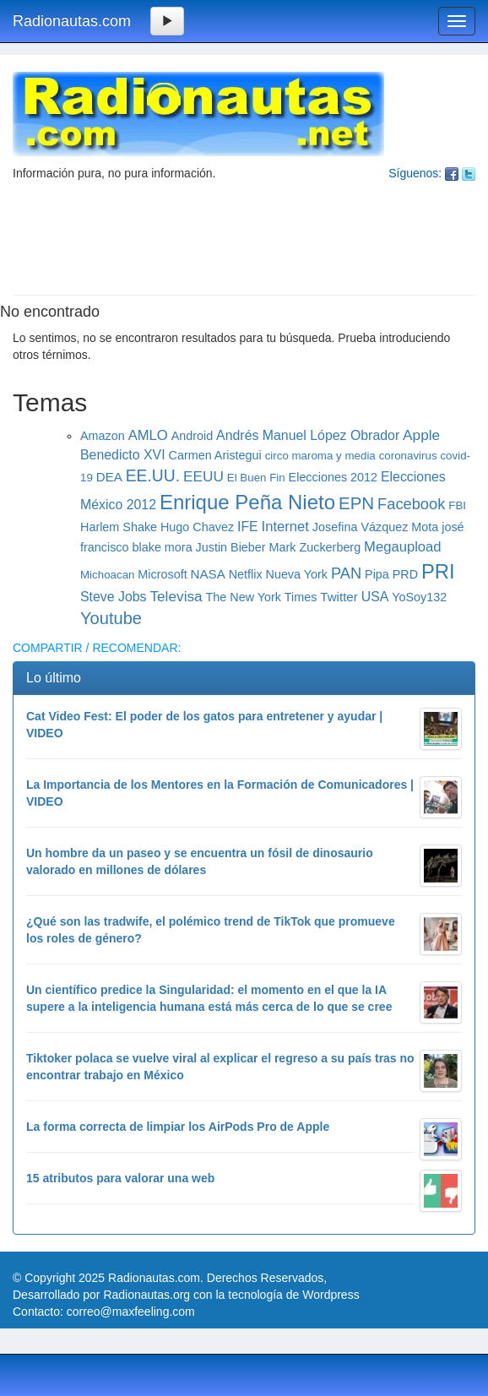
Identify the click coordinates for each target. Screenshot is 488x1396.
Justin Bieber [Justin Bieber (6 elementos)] (231, 547)
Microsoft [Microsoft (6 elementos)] (162, 574)
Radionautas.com (72, 21)
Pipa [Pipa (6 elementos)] (377, 574)
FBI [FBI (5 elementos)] (457, 505)
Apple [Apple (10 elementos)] (421, 434)
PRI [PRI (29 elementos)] (438, 571)
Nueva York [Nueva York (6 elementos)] (297, 574)
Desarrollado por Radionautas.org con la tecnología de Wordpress (186, 1294)
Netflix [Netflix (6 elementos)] (246, 574)
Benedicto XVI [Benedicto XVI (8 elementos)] (122, 455)
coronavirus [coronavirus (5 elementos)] (408, 455)
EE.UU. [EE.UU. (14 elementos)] (153, 475)
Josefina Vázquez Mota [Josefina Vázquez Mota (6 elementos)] (375, 527)
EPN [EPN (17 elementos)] (356, 503)
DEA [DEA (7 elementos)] (109, 477)
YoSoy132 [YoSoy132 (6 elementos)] (419, 597)
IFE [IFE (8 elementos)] (247, 526)
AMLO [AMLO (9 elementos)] (148, 435)
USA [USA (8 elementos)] (375, 596)
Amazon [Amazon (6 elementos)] (102, 436)
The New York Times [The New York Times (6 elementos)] (261, 597)
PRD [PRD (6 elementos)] (405, 574)
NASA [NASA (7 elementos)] (208, 574)
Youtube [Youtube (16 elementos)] (111, 618)
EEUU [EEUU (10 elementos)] (203, 476)
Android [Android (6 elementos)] (192, 436)
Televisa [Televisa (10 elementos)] (175, 596)
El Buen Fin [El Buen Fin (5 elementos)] (256, 477)
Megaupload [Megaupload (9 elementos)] (403, 547)
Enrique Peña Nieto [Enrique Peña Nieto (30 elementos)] (247, 502)
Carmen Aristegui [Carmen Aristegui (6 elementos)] (215, 455)
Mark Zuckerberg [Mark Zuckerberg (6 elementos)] (315, 547)
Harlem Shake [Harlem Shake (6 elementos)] (118, 527)
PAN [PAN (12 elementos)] (346, 573)
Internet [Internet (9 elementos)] (285, 527)
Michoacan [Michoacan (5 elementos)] (107, 574)
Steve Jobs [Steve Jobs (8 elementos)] (113, 596)
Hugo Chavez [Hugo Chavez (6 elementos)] (197, 527)
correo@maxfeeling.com (131, 1311)
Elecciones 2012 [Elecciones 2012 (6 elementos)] (333, 477)
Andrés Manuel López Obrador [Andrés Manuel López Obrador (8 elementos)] (307, 435)
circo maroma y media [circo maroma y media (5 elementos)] (320, 455)
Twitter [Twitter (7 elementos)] (339, 596)
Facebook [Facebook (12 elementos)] (411, 504)
